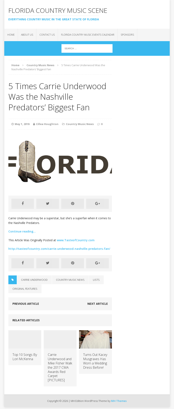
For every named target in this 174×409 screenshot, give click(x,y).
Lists (96, 280)
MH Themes (119, 401)
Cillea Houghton (47, 124)
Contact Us (47, 34)
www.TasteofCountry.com (76, 240)
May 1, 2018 (22, 124)
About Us (27, 34)
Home (11, 34)
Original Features (24, 289)
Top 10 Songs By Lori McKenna (24, 356)
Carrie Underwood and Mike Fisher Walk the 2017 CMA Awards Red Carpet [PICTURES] (60, 367)
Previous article (25, 304)
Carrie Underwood (34, 280)
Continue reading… (22, 231)
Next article (97, 304)
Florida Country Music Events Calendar (87, 34)
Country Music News (80, 124)
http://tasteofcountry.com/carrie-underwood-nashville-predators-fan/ (59, 249)
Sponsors (127, 34)
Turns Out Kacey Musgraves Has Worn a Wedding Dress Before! (95, 361)
